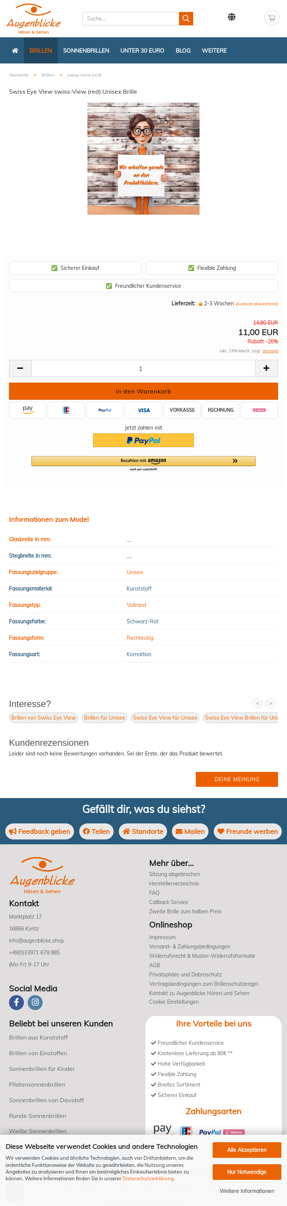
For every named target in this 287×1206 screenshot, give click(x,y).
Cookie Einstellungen (174, 1001)
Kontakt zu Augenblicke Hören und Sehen (199, 993)
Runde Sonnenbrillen (37, 1115)
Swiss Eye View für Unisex (165, 717)
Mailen (190, 831)
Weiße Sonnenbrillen (38, 1131)
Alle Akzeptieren (246, 1150)
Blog (183, 50)
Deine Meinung (237, 779)
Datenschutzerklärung (148, 1178)
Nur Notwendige (246, 1172)
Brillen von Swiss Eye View (43, 717)
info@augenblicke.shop (36, 940)
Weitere (214, 50)
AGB (154, 965)
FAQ (154, 892)
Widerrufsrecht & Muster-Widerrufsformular (202, 956)
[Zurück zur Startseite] (15, 50)
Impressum (162, 937)
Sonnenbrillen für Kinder (42, 1068)
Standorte (143, 831)
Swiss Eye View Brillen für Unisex (245, 717)
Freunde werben (247, 831)
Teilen (96, 831)
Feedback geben (39, 831)
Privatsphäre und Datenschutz (185, 974)
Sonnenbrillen (86, 50)
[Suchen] (186, 18)
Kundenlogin (250, 17)
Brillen (41, 50)
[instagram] (35, 1002)
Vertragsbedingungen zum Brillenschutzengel (203, 984)
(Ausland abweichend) (256, 303)
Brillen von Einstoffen (38, 1053)
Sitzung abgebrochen (174, 874)
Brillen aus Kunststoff (38, 1037)
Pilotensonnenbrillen (37, 1084)
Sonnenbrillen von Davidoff (46, 1100)
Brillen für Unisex (104, 717)
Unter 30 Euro (142, 50)
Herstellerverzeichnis (174, 883)
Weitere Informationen (247, 1191)
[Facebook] (16, 1002)
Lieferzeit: (183, 303)
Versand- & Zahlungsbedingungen (189, 946)
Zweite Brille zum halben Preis (185, 911)
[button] (143, 464)
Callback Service (168, 902)
